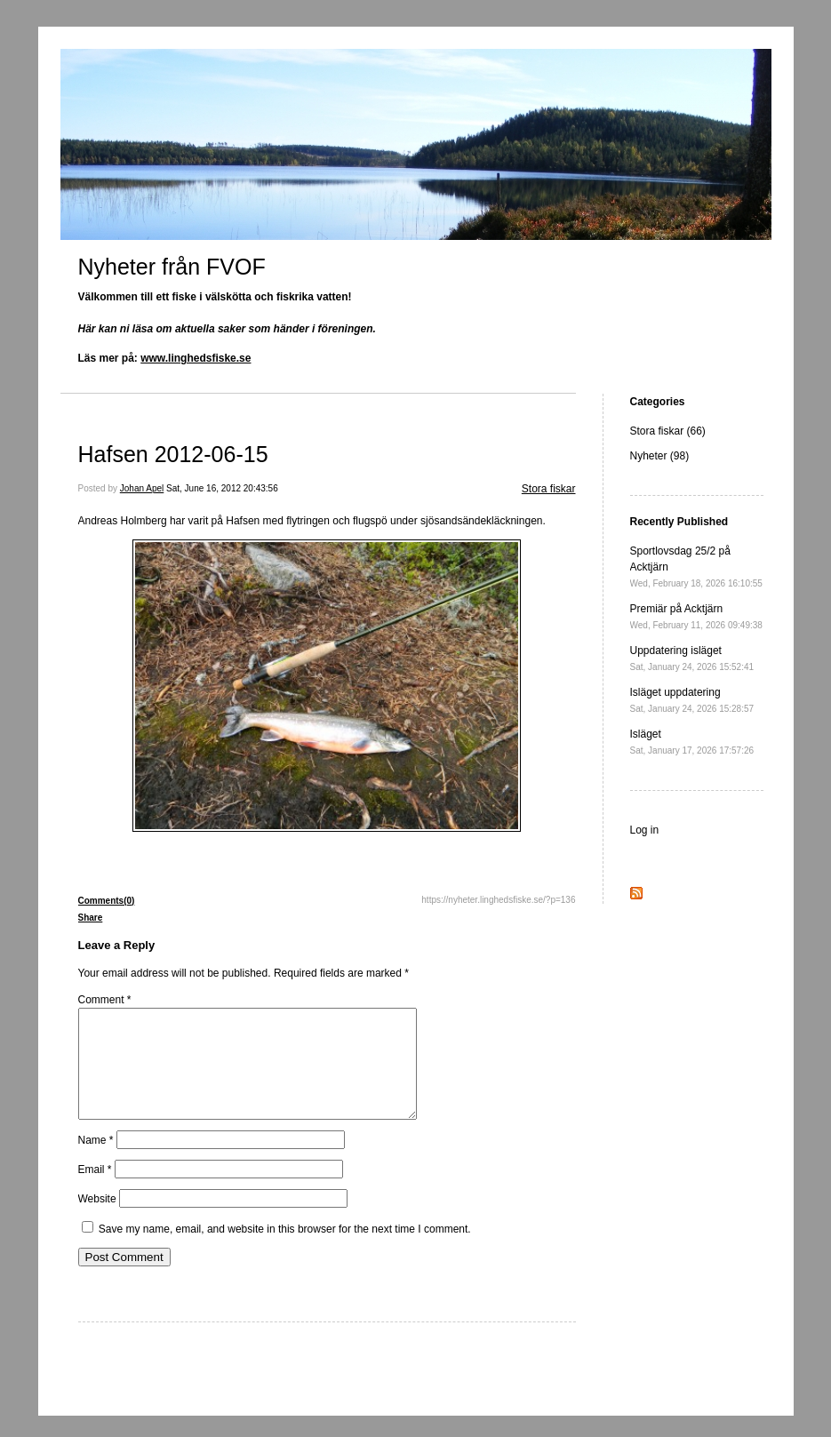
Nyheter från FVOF (172, 266)
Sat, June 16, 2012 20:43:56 (222, 488)
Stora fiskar (549, 489)
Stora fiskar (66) (668, 431)
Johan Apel (142, 488)
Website (97, 1220)
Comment (105, 1000)
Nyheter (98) (660, 456)
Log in (644, 830)
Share (90, 917)
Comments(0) (106, 901)
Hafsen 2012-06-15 (173, 454)
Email (95, 1191)
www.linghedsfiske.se (195, 358)
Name (96, 1161)
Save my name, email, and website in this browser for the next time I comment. (285, 1250)
